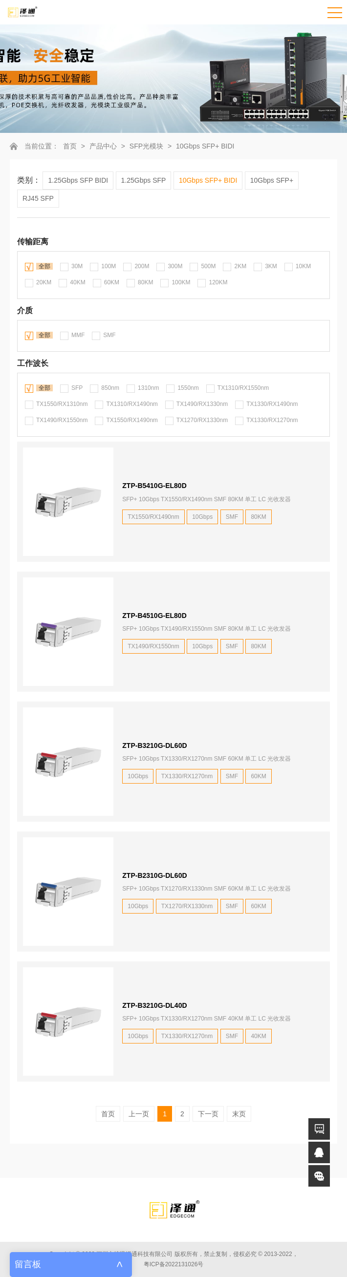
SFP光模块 (146, 146)
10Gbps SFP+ (271, 180)
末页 (239, 1114)
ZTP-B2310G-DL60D (154, 875)
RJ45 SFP (38, 198)
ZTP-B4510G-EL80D (154, 615)
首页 (70, 146)
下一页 (208, 1114)
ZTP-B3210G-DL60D (154, 745)
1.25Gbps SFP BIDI (78, 180)
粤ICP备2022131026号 (174, 1264)
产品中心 (103, 146)
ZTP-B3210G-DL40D (154, 1005)
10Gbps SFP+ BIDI (205, 146)
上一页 (139, 1114)
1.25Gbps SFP (143, 180)
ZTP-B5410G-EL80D (154, 486)
